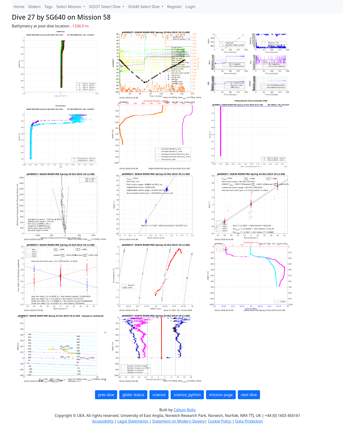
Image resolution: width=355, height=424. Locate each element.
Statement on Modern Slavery (178, 421)
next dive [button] (249, 394)
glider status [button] (133, 394)
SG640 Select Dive (144, 6)
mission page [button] (221, 394)
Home (19, 6)
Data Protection (249, 421)
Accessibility (103, 421)
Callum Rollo (184, 409)
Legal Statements (133, 421)
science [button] (159, 394)
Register (174, 6)
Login (190, 6)
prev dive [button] (106, 394)
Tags (49, 6)
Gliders (34, 6)
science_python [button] (187, 394)
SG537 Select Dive (105, 6)
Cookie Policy (220, 421)
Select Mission (69, 6)
